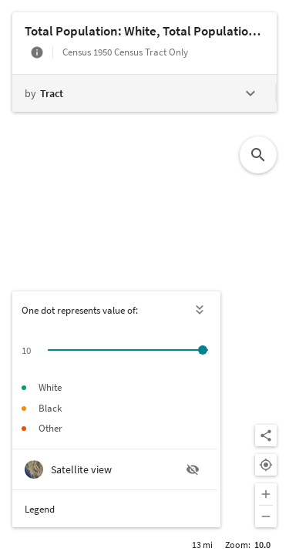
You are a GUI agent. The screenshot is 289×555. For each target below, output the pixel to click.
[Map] (144, 277)
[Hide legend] (200, 310)
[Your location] (266, 465)
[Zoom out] (266, 516)
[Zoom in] (266, 494)
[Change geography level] (143, 93)
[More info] (37, 52)
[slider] (202, 350)
